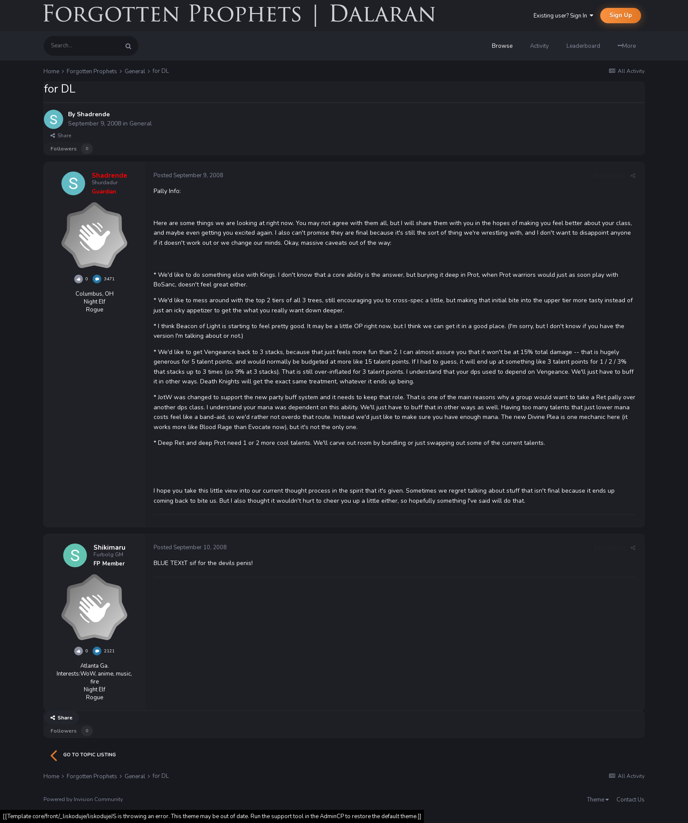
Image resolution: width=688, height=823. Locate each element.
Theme (598, 800)
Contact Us (630, 800)
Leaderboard (583, 46)
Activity (539, 46)
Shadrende (93, 114)
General (140, 123)
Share (60, 135)
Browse (502, 46)
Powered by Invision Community (83, 799)
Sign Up (620, 15)
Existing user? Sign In (563, 16)
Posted (188, 175)
